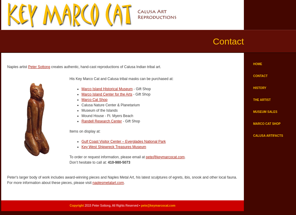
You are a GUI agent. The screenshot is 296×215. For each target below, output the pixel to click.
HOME (257, 64)
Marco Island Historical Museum (107, 89)
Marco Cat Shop (94, 100)
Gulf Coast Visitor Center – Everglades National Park (123, 141)
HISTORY (259, 88)
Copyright (77, 205)
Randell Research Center (101, 121)
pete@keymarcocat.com (165, 157)
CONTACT (260, 76)
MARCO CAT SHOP (266, 123)
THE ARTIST (262, 100)
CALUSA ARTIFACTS (268, 135)
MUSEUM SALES (265, 111)
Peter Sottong (39, 67)
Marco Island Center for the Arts (106, 94)
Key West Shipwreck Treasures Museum (113, 147)
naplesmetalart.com (108, 183)
